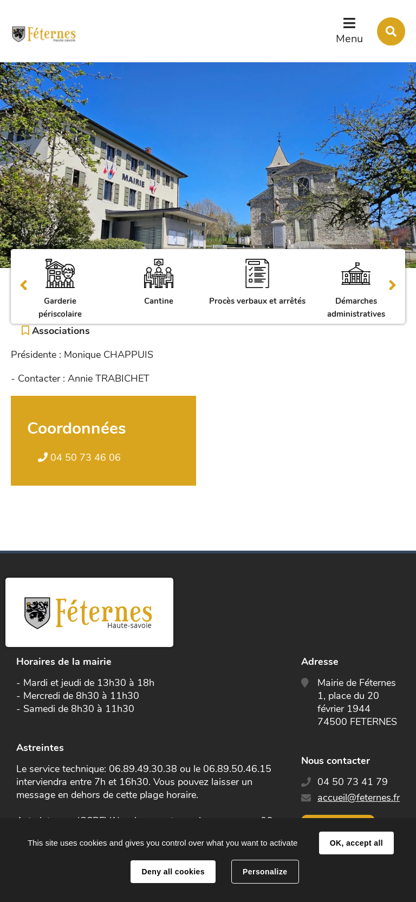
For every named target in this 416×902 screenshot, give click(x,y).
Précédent (23, 286)
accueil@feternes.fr (358, 797)
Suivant (392, 286)
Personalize (265, 871)
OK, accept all (356, 843)
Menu (349, 38)
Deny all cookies (172, 871)
